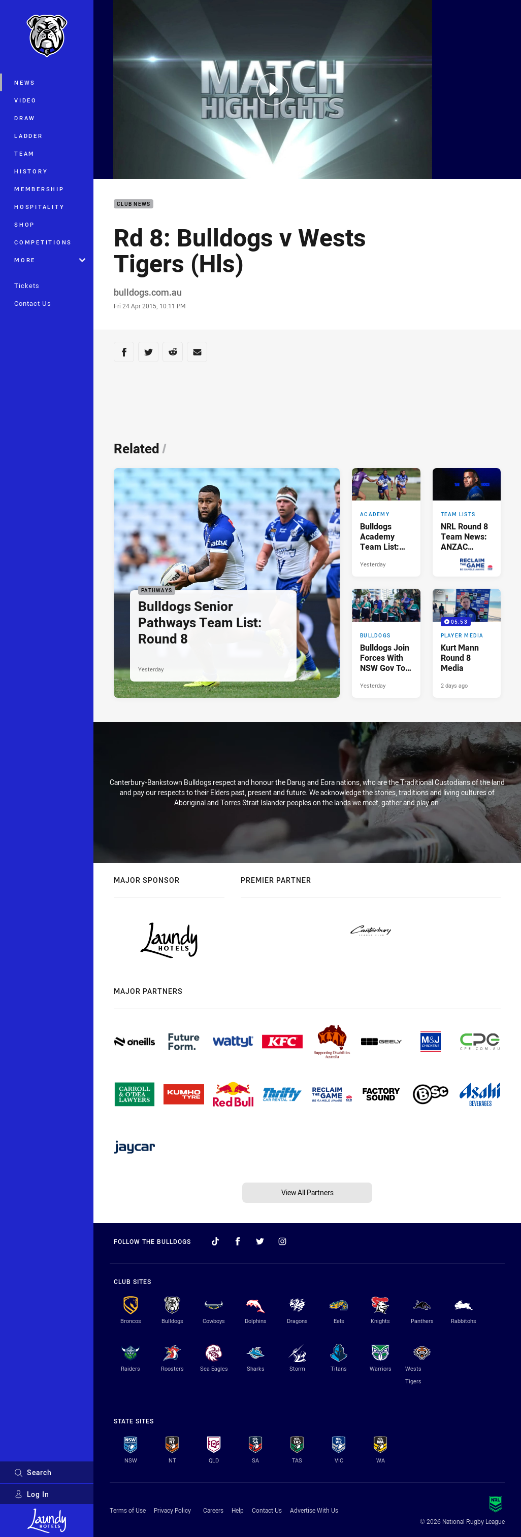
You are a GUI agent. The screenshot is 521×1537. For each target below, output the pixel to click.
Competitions (43, 242)
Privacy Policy (172, 1510)
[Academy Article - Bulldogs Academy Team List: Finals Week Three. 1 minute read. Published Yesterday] (386, 522)
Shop (24, 224)
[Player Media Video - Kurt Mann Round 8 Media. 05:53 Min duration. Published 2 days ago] (467, 643)
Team (24, 153)
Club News (133, 204)
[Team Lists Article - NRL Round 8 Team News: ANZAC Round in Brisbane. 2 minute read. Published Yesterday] (467, 522)
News (25, 82)
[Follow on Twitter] (260, 1241)
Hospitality (39, 206)
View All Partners (307, 1192)
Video (25, 100)
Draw (25, 118)
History (31, 171)
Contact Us (32, 303)
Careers (213, 1510)
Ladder (28, 135)
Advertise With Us (314, 1510)
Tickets (27, 285)
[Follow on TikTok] (215, 1241)
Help (238, 1510)
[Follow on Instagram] (282, 1241)
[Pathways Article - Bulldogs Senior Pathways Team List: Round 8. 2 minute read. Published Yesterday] (227, 583)
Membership (39, 189)
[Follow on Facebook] (238, 1241)
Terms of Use (128, 1510)
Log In (31, 1494)
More (49, 260)
